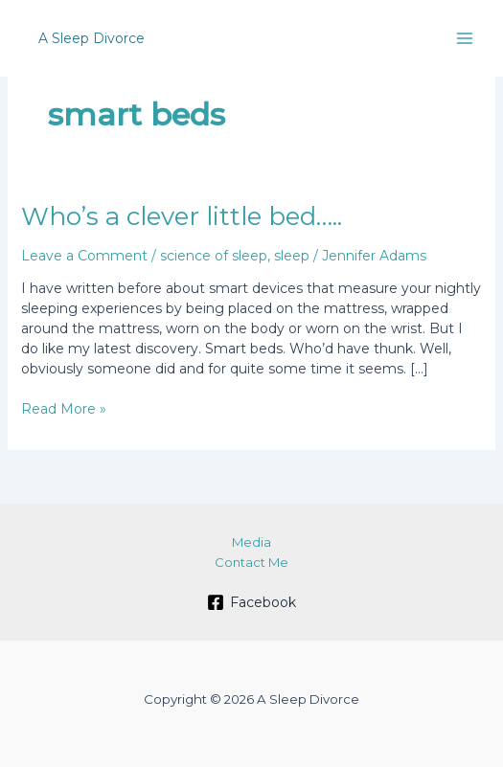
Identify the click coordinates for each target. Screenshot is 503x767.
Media (251, 542)
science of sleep (213, 255)
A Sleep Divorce (91, 38)
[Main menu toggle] (464, 38)
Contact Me (251, 562)
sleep (291, 255)
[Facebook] (251, 602)
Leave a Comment (84, 255)
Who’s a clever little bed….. (181, 216)
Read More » (63, 409)
